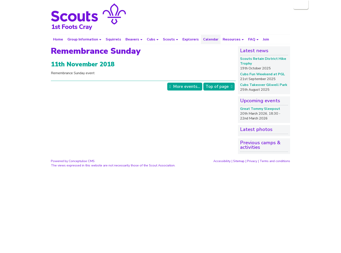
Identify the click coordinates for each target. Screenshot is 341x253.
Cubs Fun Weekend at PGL (262, 74)
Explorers (190, 39)
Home (58, 39)
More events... (186, 86)
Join (266, 39)
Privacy (252, 161)
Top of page (217, 86)
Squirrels (113, 39)
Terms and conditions (275, 161)
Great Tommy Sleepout (260, 108)
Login (300, 4)
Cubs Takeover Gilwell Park (263, 84)
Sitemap (238, 161)
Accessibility (222, 161)
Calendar (210, 39)
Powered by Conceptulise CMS (73, 161)
